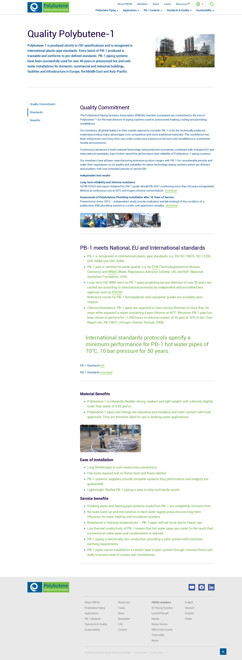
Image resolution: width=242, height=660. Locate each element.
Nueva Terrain (159, 624)
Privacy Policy (156, 652)
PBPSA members (161, 602)
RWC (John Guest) (162, 629)
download (171, 190)
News (156, 4)
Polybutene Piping (95, 607)
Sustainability (92, 629)
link (102, 365)
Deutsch (189, 607)
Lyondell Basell (160, 613)
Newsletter (124, 618)
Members (142, 4)
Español (189, 613)
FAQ (120, 624)
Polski (188, 618)
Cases (167, 4)
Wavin (155, 640)
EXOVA (117, 292)
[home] (48, 7)
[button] (200, 4)
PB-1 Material (92, 618)
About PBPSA (124, 4)
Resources (182, 4)
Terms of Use (140, 652)
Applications (92, 613)
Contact (122, 629)
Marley (155, 618)
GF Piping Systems (162, 607)
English (189, 602)
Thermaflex (158, 635)
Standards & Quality (96, 624)
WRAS (112, 272)
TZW (155, 267)
